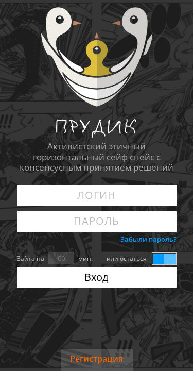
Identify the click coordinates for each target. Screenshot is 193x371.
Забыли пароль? (148, 239)
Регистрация (96, 358)
